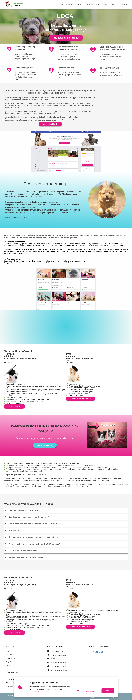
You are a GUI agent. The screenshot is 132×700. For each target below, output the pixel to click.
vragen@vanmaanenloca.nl (59, 661)
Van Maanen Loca (99, 650)
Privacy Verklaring (36, 692)
